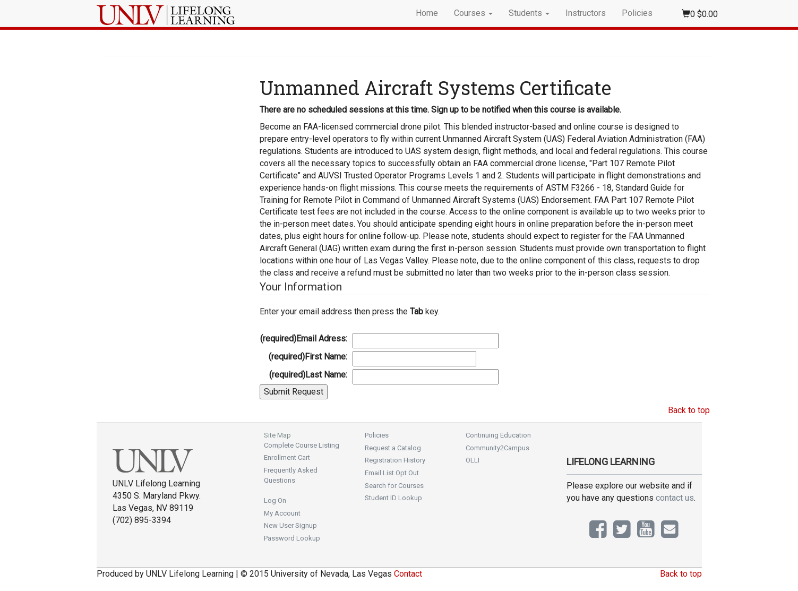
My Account (282, 513)
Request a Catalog (393, 448)
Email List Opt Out (392, 473)
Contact (408, 574)
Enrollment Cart (287, 457)
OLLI (472, 460)
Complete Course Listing (301, 445)
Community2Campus (497, 448)
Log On (275, 500)
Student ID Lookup (393, 498)
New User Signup (290, 525)
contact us (675, 498)
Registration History (395, 460)
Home (427, 13)
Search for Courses (394, 486)
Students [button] (529, 13)
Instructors (585, 13)
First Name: (308, 357)
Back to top (689, 410)
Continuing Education (498, 435)
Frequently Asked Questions (291, 475)
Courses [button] (473, 13)
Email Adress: (303, 338)
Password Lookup (292, 538)
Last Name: (308, 375)
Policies (637, 13)
